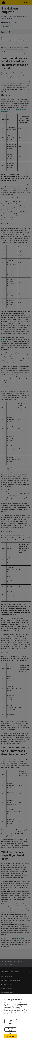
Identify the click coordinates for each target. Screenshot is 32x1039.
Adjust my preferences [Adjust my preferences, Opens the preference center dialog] (10, 1021)
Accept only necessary (10, 1030)
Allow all (10, 1036)
